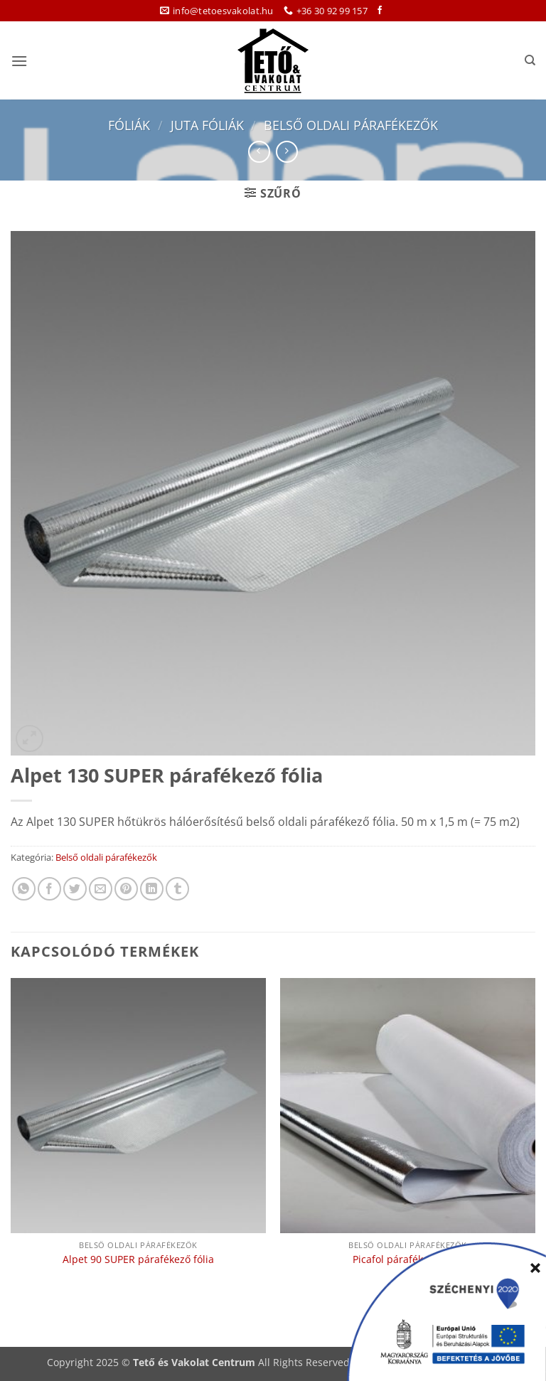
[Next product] (259, 152)
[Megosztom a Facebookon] (49, 889)
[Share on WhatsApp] (24, 889)
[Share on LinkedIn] (152, 889)
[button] (19, 60)
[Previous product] (287, 152)
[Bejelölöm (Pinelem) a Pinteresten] (126, 889)
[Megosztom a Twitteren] (75, 889)
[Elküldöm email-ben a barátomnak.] (100, 889)
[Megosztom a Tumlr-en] (177, 889)
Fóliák (129, 125)
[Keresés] (530, 60)
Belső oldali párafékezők (351, 125)
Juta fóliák (207, 125)
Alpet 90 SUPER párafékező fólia (138, 1259)
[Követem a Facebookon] (379, 11)
